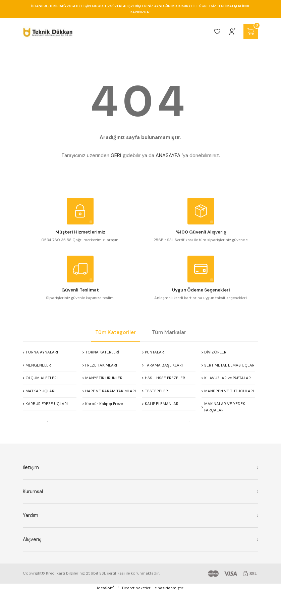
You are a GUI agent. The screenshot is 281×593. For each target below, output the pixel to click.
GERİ (116, 155)
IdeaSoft (105, 588)
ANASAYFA (168, 155)
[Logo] (48, 31)
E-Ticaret (125, 588)
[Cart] (250, 31)
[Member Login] (232, 31)
